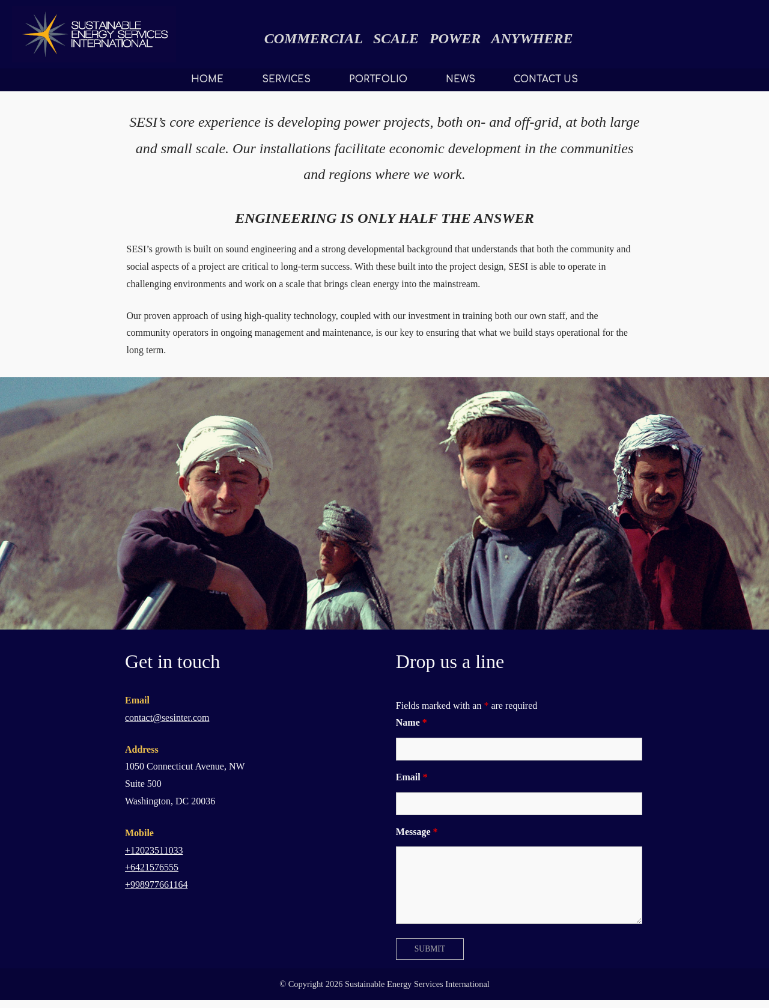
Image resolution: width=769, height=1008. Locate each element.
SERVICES (286, 79)
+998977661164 (156, 884)
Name (411, 722)
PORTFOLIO (378, 79)
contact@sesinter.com (167, 717)
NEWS (460, 79)
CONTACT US (546, 79)
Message (417, 832)
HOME (207, 79)
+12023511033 (154, 850)
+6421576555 (151, 867)
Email (412, 777)
